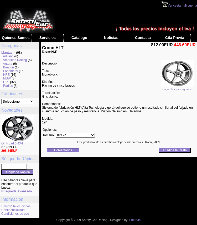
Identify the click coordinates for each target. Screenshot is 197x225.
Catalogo (79, 38)
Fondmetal (10, 71)
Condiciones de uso (15, 214)
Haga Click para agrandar (177, 88)
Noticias (111, 38)
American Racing (15, 60)
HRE (6, 75)
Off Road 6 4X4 (12, 143)
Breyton (8, 67)
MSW (7, 78)
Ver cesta (171, 5)
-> (8, 52)
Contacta (143, 38)
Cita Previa (174, 38)
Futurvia (135, 220)
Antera (7, 64)
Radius (8, 86)
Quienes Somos (16, 38)
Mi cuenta (190, 5)
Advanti (8, 56)
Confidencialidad (13, 210)
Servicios (47, 38)
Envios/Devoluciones (15, 206)
